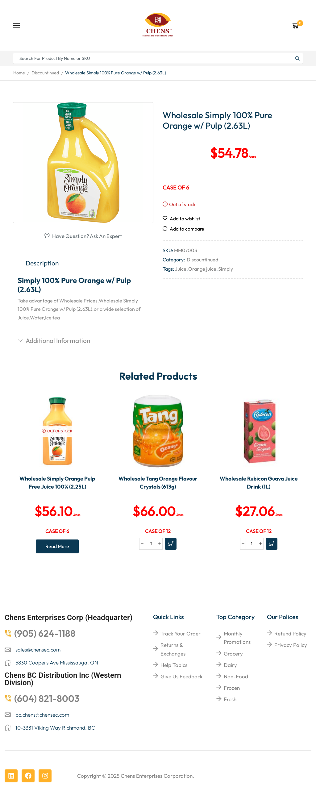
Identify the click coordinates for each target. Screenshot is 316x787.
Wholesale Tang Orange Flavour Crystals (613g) (158, 482)
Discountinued (45, 73)
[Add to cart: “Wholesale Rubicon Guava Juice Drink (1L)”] (271, 544)
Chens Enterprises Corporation (157, 775)
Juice (180, 269)
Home (19, 73)
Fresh (230, 699)
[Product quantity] (151, 544)
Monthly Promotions (237, 637)
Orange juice (202, 269)
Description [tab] (38, 263)
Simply (225, 269)
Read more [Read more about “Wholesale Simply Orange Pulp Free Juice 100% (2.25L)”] (57, 546)
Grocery (233, 653)
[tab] (83, 263)
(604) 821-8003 (47, 698)
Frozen (232, 688)
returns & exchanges (172, 649)
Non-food (236, 676)
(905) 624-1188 (45, 633)
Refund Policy (290, 633)
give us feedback (181, 676)
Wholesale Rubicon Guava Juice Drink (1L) (259, 482)
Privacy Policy (290, 645)
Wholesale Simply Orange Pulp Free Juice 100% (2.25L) (57, 482)
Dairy (230, 665)
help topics (173, 665)
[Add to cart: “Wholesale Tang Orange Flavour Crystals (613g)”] (171, 544)
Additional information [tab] (54, 340)
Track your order (180, 633)
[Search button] (297, 58)
